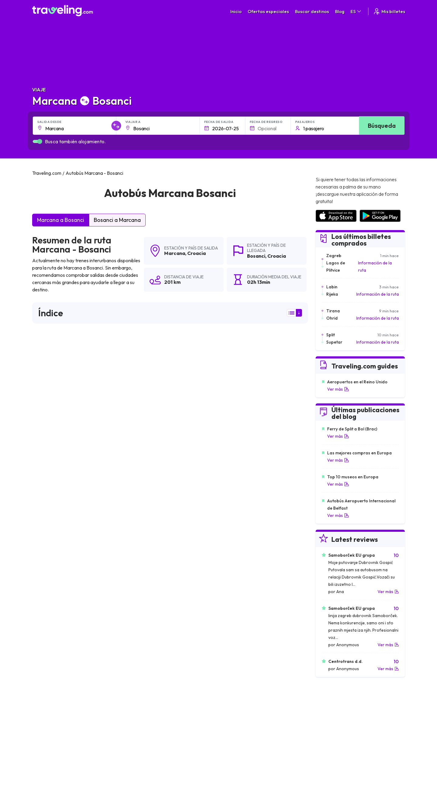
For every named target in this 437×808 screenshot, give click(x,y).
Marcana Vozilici (142, 635)
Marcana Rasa (48, 573)
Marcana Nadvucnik (54, 645)
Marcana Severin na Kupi (151, 625)
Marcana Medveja (144, 645)
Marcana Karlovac (235, 583)
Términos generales (250, 706)
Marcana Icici (139, 563)
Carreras (328, 706)
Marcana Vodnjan (143, 583)
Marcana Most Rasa (54, 656)
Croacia (196, 253)
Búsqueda (382, 125)
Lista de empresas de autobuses (350, 719)
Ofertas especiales (268, 11)
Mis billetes (389, 11)
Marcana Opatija (234, 563)
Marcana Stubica (234, 604)
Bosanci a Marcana (117, 219)
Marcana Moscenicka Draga (245, 645)
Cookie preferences (250, 719)
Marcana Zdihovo (234, 656)
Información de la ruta (375, 266)
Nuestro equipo (157, 719)
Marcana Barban (51, 604)
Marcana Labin (141, 604)
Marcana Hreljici (50, 614)
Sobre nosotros (158, 713)
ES (356, 11)
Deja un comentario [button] (273, 483)
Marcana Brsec (141, 594)
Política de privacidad (251, 713)
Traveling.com (132, 779)
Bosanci (256, 256)
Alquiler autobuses (337, 725)
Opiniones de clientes (340, 713)
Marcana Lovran (50, 583)
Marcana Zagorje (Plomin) (243, 614)
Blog (339, 11)
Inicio (236, 11)
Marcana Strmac (234, 573)
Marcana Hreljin (49, 635)
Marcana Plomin (233, 594)
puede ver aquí (93, 430)
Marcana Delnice (234, 625)
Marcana (174, 253)
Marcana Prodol (142, 573)
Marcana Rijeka (232, 635)
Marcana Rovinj (141, 614)
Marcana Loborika (144, 656)
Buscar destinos (312, 11)
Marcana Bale (48, 625)
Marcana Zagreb (50, 594)
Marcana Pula (48, 563)
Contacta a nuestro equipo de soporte (86, 732)
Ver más (338, 389)
